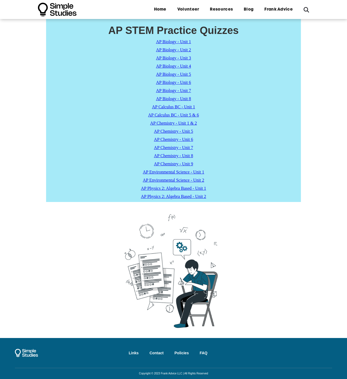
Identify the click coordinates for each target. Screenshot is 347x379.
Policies (182, 353)
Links (134, 353)
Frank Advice (278, 9)
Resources (221, 9)
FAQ (203, 353)
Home (160, 9)
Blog (248, 9)
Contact (156, 353)
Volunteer (188, 9)
